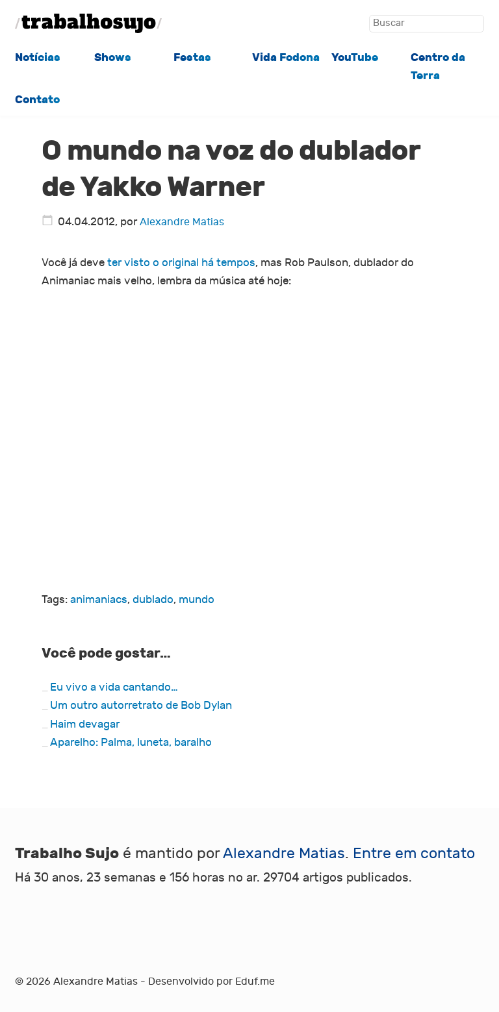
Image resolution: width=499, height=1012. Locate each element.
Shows (112, 57)
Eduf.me (255, 981)
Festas (192, 57)
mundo (196, 599)
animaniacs (98, 599)
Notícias (37, 57)
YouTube (354, 57)
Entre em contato (414, 853)
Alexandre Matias (182, 222)
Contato (37, 99)
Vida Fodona (286, 57)
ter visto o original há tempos (181, 262)
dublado (153, 599)
